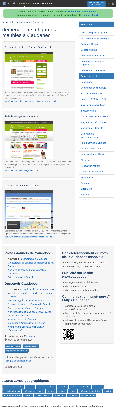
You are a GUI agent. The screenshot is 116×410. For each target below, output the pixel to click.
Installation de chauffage (93, 105)
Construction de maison (92, 55)
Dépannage (86, 82)
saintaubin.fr (73, 395)
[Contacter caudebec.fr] (112, 3)
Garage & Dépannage (92, 171)
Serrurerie (86, 183)
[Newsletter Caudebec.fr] (108, 3)
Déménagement (89, 76)
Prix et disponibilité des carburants (36, 289)
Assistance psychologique (94, 32)
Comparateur (24, 3)
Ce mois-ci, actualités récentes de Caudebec (30, 304)
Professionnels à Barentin (13, 387)
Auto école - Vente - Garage (95, 38)
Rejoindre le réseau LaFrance (16, 351)
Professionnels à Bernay (46, 387)
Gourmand (47, 3)
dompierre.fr (97, 387)
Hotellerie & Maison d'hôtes (94, 99)
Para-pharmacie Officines (93, 143)
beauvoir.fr (29, 387)
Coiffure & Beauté (90, 44)
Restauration (87, 177)
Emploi (36, 3)
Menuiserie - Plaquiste (92, 128)
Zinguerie (85, 194)
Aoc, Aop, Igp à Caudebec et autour (26, 300)
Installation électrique (91, 93)
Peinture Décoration (91, 148)
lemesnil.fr (51, 391)
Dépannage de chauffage (93, 87)
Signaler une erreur (31, 346)
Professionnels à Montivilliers (90, 391)
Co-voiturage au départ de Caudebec (26, 308)
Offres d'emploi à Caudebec (22, 277)
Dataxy (31, 357)
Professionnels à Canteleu (80, 387)
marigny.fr (62, 391)
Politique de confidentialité (82, 11)
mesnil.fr (73, 391)
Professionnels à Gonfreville (33, 391)
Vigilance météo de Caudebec (23, 319)
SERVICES (86, 24)
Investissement (88, 110)
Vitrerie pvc (86, 189)
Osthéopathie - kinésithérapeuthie (90, 135)
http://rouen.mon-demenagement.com (21, 170)
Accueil (11, 3)
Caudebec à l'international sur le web (26, 323)
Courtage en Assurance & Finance (93, 63)
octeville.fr (107, 391)
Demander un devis (13, 346)
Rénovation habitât (90, 166)
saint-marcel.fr (59, 395)
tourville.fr (28, 395)
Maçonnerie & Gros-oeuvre (94, 122)
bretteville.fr (63, 387)
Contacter (31, 336)
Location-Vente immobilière (94, 116)
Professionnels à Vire (42, 395)
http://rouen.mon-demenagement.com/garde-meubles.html (30, 101)
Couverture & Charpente (93, 70)
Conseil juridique (89, 50)
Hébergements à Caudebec (33, 259)
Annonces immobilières (92, 154)
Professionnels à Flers (12, 391)
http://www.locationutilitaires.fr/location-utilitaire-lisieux (28, 237)
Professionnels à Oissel (12, 395)
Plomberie (86, 160)
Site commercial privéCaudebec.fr (96, 4)
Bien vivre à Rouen (88, 395)
